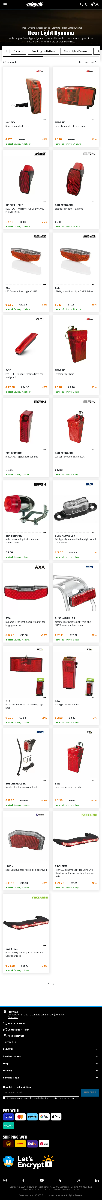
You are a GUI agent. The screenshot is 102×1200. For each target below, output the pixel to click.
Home (23, 27)
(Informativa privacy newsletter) (62, 1098)
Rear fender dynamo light (68, 787)
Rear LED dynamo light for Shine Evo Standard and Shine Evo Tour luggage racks (74, 873)
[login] (97, 4)
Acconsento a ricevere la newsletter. (42, 1098)
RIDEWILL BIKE (14, 205)
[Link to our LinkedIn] (97, 1180)
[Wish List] (87, 4)
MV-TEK (10, 122)
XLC (8, 288)
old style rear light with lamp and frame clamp (23, 541)
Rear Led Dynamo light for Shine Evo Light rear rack (24, 954)
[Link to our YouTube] (42, 1180)
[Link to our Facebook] (23, 1180)
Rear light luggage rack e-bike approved (26, 869)
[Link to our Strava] (60, 1180)
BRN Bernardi (64, 205)
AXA (8, 618)
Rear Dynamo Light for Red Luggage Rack (24, 706)
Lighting (56, 27)
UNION (9, 866)
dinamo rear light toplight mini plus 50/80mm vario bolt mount (73, 624)
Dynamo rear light (64, 374)
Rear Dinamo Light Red (17, 126)
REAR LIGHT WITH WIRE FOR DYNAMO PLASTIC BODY (25, 210)
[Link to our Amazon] (79, 1180)
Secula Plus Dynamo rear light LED (23, 787)
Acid (8, 370)
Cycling (31, 27)
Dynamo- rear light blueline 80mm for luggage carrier (25, 624)
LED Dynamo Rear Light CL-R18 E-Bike (74, 291)
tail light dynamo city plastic (69, 456)
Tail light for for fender (67, 704)
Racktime (61, 866)
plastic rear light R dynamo (69, 208)
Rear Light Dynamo (72, 27)
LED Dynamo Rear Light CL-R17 (21, 291)
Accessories (43, 27)
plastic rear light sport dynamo (22, 456)
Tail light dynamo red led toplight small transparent (75, 541)
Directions (13, 1017)
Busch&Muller (65, 535)
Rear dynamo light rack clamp (70, 126)
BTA (8, 701)
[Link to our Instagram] (5, 1180)
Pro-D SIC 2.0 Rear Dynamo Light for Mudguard (24, 376)
